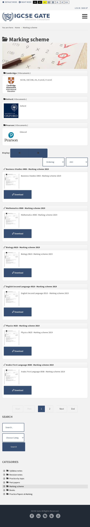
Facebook (32, 516)
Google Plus (58, 516)
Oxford (15, 99)
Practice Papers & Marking (20, 494)
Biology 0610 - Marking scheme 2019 (22, 247)
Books (12, 490)
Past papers (14, 482)
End (73, 408)
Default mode (9, 2)
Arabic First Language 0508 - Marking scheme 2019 (28, 365)
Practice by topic (16, 478)
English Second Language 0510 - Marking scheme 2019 (30, 286)
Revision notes (15, 474)
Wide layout (53, 2)
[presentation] (4, 471)
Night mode (25, 2)
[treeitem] (15, 470)
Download (17, 194)
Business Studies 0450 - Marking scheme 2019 (26, 169)
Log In (77, 8)
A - (58, 2)
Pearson (16, 125)
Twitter (51, 516)
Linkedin (38, 516)
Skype (45, 516)
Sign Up (84, 8)
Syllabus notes (15, 470)
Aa (35, 2)
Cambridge (17, 73)
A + (66, 2)
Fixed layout (48, 2)
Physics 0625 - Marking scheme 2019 (21, 325)
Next (61, 408)
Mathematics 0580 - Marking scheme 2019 (24, 208)
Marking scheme (16, 486)
